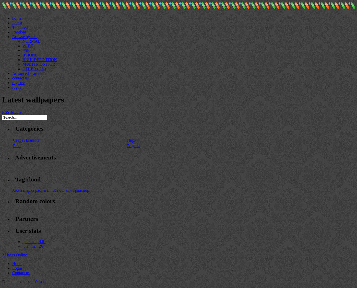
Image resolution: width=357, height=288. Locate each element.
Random (19, 32)
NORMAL (31, 41)
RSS (5, 112)
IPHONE (30, 55)
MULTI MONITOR (38, 64)
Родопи (133, 146)
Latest (17, 23)
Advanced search (26, 73)
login (16, 87)
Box (12, 112)
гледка (28, 190)
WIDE (27, 46)
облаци (66, 190)
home (16, 18)
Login (17, 268)
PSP (25, 50)
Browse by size (24, 36)
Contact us (21, 273)
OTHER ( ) (34, 69)
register (18, 82)
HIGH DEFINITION (39, 59)
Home (17, 263)
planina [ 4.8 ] (34, 241)
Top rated (20, 27)
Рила (17, 146)
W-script (41, 281)
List (19, 112)
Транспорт (82, 190)
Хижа (17, 190)
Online (14, 255)
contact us (20, 78)
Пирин (133, 140)
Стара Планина (26, 140)
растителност (46, 190)
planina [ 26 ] (33, 246)
